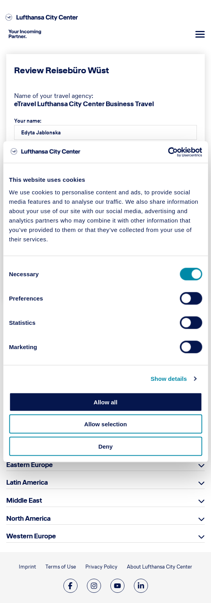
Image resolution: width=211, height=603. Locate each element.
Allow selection (105, 424)
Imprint (27, 566)
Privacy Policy (101, 566)
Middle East (24, 500)
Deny (105, 446)
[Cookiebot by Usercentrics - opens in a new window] (167, 152)
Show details (169, 378)
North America (28, 518)
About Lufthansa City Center (159, 566)
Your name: (27, 121)
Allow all (105, 401)
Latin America (27, 482)
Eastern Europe (29, 464)
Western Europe (31, 536)
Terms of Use (60, 566)
